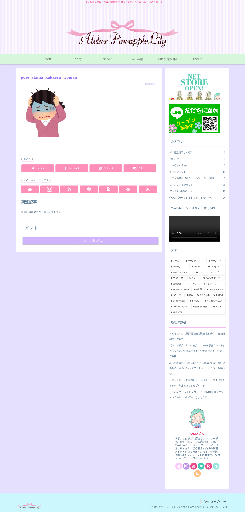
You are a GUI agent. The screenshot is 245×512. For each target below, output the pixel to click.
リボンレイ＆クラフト (197, 184)
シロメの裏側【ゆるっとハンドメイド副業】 (197, 178)
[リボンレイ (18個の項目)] (216, 260)
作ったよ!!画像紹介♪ (197, 191)
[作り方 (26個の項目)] (176, 260)
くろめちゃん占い (197, 165)
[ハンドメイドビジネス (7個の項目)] (209, 283)
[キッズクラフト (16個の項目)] (181, 272)
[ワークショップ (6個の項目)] (215, 289)
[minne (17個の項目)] (198, 266)
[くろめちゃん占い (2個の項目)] (214, 300)
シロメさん (197, 433)
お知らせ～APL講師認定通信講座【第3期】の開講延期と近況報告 (197, 336)
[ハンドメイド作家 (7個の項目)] (180, 289)
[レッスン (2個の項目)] (195, 300)
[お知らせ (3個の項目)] (219, 295)
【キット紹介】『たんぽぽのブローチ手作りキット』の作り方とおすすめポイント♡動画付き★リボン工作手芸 (197, 350)
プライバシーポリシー (214, 501)
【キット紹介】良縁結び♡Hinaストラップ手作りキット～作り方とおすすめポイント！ (197, 382)
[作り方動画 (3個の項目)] (203, 295)
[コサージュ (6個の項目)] (177, 295)
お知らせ (197, 159)
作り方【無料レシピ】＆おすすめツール (197, 197)
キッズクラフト (197, 171)
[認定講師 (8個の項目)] (180, 283)
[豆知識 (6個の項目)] (198, 289)
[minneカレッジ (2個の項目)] (180, 306)
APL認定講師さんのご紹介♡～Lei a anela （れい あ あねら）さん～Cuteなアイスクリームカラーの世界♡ (197, 368)
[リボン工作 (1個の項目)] (197, 312)
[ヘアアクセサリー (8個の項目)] (214, 277)
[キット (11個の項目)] (194, 277)
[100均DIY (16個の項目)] (216, 266)
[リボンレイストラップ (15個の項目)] (210, 272)
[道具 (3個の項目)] (190, 295)
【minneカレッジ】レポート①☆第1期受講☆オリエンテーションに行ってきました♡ (196, 394)
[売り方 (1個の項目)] (219, 306)
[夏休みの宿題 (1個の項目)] (201, 306)
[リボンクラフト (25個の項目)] (195, 260)
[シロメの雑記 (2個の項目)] (178, 300)
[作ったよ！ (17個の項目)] (179, 266)
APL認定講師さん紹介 (197, 152)
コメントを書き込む (90, 241)
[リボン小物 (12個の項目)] (178, 277)
